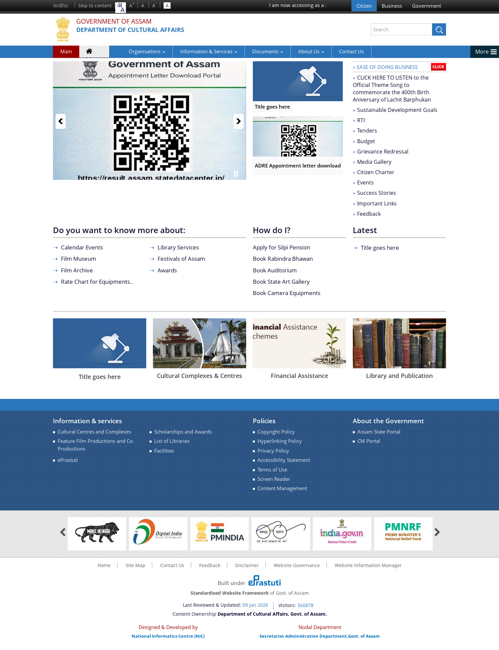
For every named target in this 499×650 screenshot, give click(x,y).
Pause (236, 173)
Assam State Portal (378, 431)
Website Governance (297, 565)
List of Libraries (172, 441)
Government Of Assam (120, 21)
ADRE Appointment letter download (298, 165)
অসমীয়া (60, 6)
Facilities (164, 450)
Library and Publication (399, 376)
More (482, 51)
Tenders (367, 130)
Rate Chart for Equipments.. (97, 281)
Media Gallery (374, 161)
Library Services (178, 247)
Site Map (135, 565)
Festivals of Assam (181, 258)
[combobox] (120, 7)
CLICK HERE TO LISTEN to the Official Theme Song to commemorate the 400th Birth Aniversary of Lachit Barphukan (392, 88)
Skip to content (95, 5)
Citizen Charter (375, 172)
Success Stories (376, 192)
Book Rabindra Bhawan (283, 258)
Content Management (282, 488)
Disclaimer (247, 565)
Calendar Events (82, 247)
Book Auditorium (275, 270)
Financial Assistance (299, 376)
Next (239, 121)
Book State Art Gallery (281, 281)
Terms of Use (272, 469)
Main (66, 51)
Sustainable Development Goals (397, 110)
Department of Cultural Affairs (136, 30)
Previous (61, 121)
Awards (167, 270)
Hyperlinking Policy (279, 441)
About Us (290, 51)
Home (93, 52)
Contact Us (330, 51)
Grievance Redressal (382, 151)
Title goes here (297, 106)
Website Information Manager (368, 565)
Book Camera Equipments (286, 293)
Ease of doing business (387, 67)
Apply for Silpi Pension (281, 247)
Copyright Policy (276, 431)
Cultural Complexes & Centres (199, 376)
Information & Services (187, 51)
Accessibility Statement (283, 460)
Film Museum (78, 258)
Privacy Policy (273, 450)
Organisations (126, 51)
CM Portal (368, 441)
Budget (366, 141)
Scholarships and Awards (183, 431)
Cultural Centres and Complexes (94, 431)
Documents (246, 51)
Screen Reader (273, 479)
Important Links (377, 203)
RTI (361, 120)
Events (365, 182)
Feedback (369, 213)
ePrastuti (68, 460)
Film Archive (77, 270)
